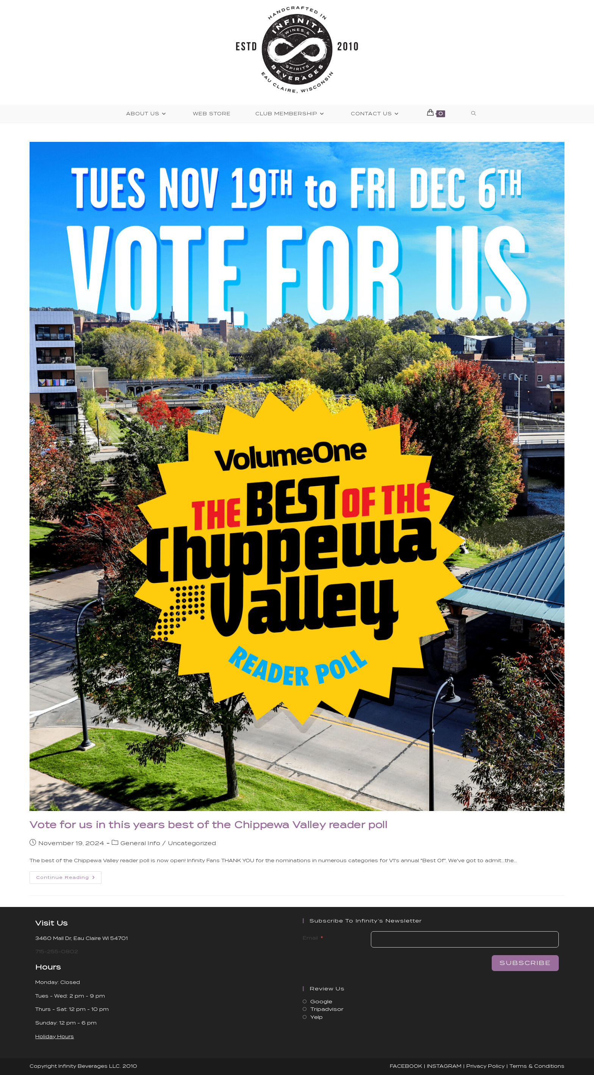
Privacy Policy (485, 1066)
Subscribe (525, 963)
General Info (140, 843)
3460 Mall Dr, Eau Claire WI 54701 (81, 938)
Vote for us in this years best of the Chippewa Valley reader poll (208, 824)
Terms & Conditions (537, 1066)
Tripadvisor (327, 1009)
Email (310, 938)
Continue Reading (69, 879)
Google (321, 1001)
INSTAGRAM (444, 1066)
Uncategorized (192, 843)
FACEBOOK (406, 1066)
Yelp (316, 1017)
